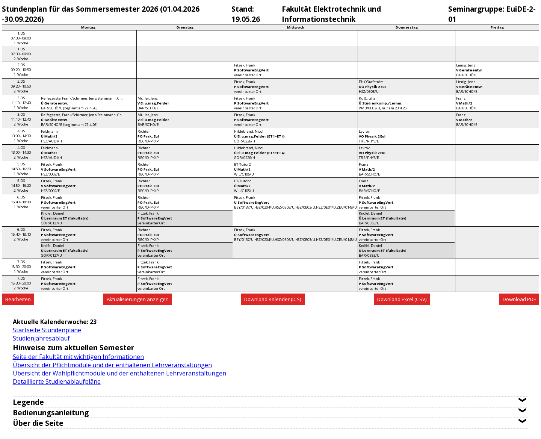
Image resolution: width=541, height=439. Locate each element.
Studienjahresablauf (41, 338)
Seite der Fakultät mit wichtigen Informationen (78, 357)
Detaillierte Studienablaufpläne (57, 381)
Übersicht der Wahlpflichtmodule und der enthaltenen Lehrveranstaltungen (119, 373)
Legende (28, 402)
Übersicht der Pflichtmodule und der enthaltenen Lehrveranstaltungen (112, 365)
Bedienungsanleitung (51, 412)
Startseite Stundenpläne (47, 330)
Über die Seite (38, 423)
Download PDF (519, 299)
